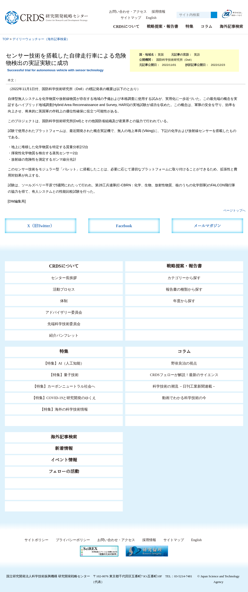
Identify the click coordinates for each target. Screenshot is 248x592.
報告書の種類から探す (184, 289)
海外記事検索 (231, 26)
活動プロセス (64, 289)
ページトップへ (234, 210)
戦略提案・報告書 (162, 26)
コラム (206, 26)
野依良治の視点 (184, 363)
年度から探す (184, 300)
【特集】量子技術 (64, 374)
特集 (189, 26)
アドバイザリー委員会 (63, 312)
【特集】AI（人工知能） (64, 363)
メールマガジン (207, 226)
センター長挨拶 (64, 277)
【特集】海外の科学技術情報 (64, 409)
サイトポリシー (35, 540)
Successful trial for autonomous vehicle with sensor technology (55, 70)
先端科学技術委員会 (63, 323)
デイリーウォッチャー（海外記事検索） (41, 39)
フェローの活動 (64, 471)
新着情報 (64, 448)
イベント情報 (64, 460)
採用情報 (158, 11)
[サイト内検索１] (194, 15)
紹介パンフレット (64, 335)
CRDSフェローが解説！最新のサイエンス (184, 374)
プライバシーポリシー (71, 540)
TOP (5, 39)
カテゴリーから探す (184, 277)
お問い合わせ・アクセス (128, 11)
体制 (64, 300)
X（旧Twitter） (41, 226)
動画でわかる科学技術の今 (184, 397)
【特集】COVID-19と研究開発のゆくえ (63, 397)
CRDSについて (126, 26)
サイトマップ (129, 17)
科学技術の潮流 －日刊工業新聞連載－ (184, 386)
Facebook (124, 226)
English (151, 17)
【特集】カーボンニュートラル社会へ (64, 386)
